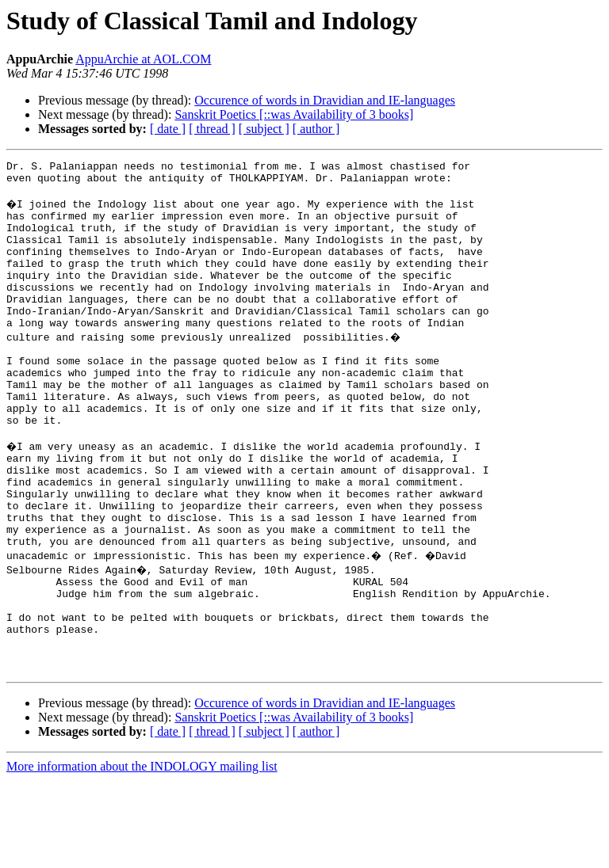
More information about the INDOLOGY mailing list (142, 854)
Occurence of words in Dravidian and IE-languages (324, 100)
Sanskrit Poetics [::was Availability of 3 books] (293, 114)
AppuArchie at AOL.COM (143, 59)
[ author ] (316, 128)
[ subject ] (264, 128)
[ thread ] (212, 128)
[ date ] (168, 128)
